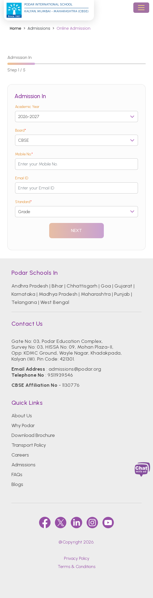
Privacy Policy (76, 558)
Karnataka (23, 294)
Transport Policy (28, 445)
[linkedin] (76, 522)
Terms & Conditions (76, 566)
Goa (106, 286)
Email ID (21, 178)
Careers (20, 455)
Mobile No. (24, 154)
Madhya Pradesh (58, 294)
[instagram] (92, 522)
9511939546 (60, 375)
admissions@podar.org (75, 369)
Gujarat (123, 286)
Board (20, 130)
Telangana (24, 302)
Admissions (23, 465)
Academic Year (27, 106)
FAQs (16, 475)
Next (76, 230)
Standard (23, 202)
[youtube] (108, 522)
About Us (21, 416)
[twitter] (60, 522)
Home (15, 28)
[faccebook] (45, 522)
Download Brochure (33, 435)
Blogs (17, 484)
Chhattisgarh (82, 286)
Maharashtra (96, 294)
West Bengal (54, 302)
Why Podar (23, 425)
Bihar (57, 286)
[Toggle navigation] (141, 7)
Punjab (122, 294)
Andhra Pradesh (29, 286)
